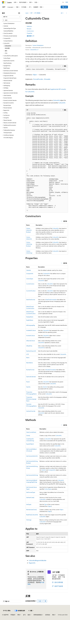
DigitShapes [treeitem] (6, 68)
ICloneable (47, 79)
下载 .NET (64, 7)
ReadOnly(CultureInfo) (32, 515)
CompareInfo (29, 273)
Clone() (28, 435)
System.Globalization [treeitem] (8, 23)
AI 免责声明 (5, 615)
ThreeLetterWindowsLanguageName (31, 399)
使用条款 (47, 615)
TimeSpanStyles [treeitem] (7, 132)
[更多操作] (66, 13)
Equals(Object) (30, 444)
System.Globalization (38, 45)
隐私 (29, 615)
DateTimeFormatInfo (51, 299)
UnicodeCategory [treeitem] (8, 137)
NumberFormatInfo (51, 369)
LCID (27, 354)
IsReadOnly (29, 346)
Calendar (28, 270)
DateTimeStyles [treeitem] (7, 63)
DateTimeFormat (30, 299)
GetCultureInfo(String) (32, 475)
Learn (26, 13)
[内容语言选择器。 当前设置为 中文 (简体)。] (7, 610)
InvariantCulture (30, 335)
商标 (53, 615)
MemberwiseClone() (31, 509)
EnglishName (29, 320)
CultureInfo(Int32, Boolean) (29, 230)
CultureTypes (29, 278)
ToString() (28, 520)
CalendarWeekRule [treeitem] (8, 31)
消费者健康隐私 (37, 615)
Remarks (29, 29)
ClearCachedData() (31, 432)
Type (45, 504)
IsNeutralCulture (30, 340)
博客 (18, 615)
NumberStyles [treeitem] (7, 105)
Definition (29, 26)
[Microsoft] (3, 2)
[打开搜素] (63, 2)
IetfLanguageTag (30, 325)
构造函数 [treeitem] (7, 48)
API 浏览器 (37, 13)
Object (35, 74)
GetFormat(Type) (30, 492)
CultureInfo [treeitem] (8, 46)
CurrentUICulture (30, 291)
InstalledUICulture (31, 330)
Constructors (30, 31)
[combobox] (11, 16)
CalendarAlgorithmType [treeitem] (9, 28)
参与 (24, 615)
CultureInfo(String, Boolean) (29, 244)
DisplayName (29, 317)
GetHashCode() (30, 497)
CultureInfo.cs (33, 49)
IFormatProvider (38, 79)
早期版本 (12, 615)
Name (27, 357)
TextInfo (28, 387)
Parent (28, 382)
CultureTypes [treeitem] (6, 58)
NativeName (29, 363)
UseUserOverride (30, 411)
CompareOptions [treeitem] (8, 41)
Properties (29, 33)
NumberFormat (30, 369)
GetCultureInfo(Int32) (32, 456)
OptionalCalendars (31, 376)
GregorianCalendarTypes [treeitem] (9, 78)
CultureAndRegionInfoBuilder (37, 560)
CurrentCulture (30, 284)
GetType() (28, 504)
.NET (31, 13)
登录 (67, 2)
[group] (46, 162)
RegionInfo (32, 563)
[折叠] (19, 13)
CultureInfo (56, 100)
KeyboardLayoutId (31, 351)
